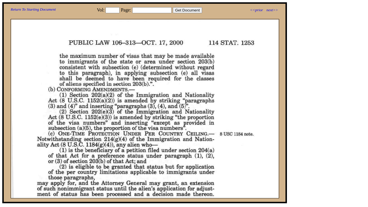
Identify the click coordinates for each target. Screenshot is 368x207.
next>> (272, 10)
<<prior (256, 10)
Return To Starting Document (33, 9)
